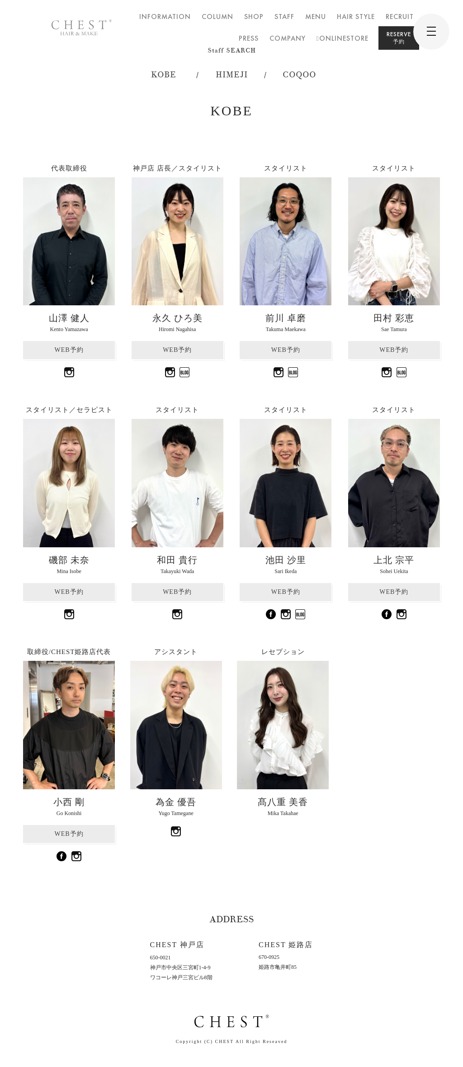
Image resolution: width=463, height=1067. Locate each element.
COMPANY (287, 38)
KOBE (163, 75)
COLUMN (217, 16)
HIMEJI (232, 75)
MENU (315, 16)
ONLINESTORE (343, 38)
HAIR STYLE (356, 16)
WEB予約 (69, 349)
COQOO (299, 75)
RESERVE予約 (399, 38)
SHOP (254, 16)
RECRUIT (400, 16)
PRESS (249, 38)
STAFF (284, 16)
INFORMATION (165, 16)
